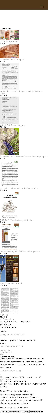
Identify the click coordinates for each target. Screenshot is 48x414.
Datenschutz (6, 352)
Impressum (5, 350)
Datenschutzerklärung (10, 371)
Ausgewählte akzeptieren (19, 411)
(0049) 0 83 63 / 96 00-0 (12, 335)
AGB (2, 354)
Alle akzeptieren (36, 411)
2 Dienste (5, 379)
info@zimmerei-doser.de (11, 346)
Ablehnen (4, 411)
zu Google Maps (8, 319)
